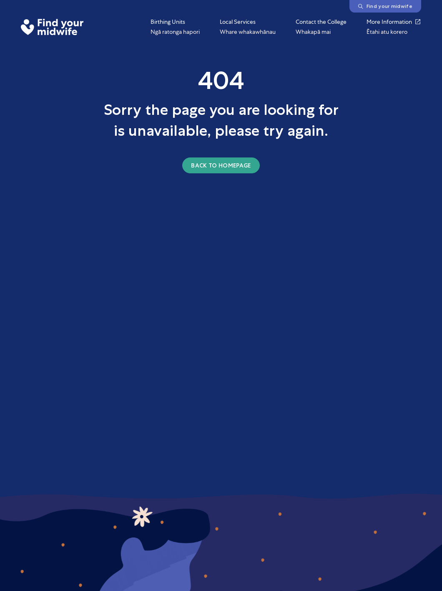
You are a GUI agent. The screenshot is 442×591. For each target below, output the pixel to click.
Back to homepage (221, 165)
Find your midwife (385, 6)
